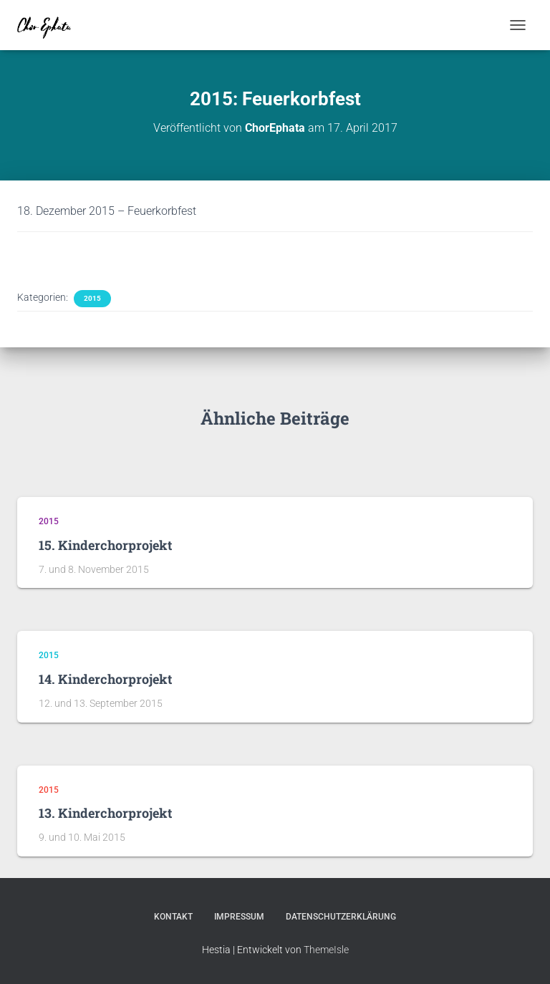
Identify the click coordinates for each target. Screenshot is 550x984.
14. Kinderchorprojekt (105, 679)
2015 (92, 298)
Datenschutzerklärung (341, 917)
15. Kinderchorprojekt (105, 545)
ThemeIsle (326, 949)
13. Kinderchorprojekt (105, 812)
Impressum (239, 917)
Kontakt (173, 917)
